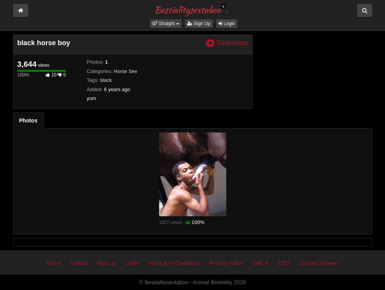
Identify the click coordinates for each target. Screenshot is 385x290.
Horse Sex (125, 71)
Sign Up (198, 23)
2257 (284, 263)
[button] (165, 23)
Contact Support (318, 263)
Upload (79, 263)
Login (227, 23)
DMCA (260, 263)
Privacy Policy (226, 263)
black (106, 80)
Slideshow (227, 43)
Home (54, 263)
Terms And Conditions (174, 263)
